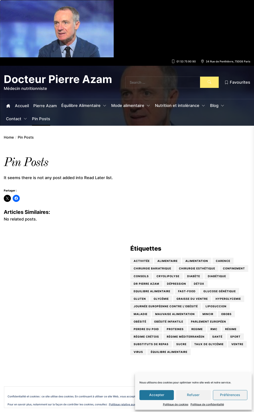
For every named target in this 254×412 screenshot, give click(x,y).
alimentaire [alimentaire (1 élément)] (167, 261)
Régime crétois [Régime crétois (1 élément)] (146, 336)
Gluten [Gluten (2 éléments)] (140, 298)
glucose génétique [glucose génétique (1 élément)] (219, 291)
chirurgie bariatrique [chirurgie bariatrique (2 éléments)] (152, 268)
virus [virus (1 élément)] (138, 352)
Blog (217, 106)
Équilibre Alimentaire (84, 106)
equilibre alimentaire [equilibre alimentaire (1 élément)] (152, 291)
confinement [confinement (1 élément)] (234, 268)
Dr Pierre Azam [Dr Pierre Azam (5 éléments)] (146, 283)
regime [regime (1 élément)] (197, 329)
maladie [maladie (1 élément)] (140, 314)
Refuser (193, 395)
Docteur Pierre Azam (58, 79)
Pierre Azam (45, 106)
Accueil (22, 106)
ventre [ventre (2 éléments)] (237, 344)
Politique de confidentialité (207, 404)
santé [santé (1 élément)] (217, 336)
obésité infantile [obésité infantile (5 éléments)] (168, 321)
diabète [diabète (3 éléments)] (193, 276)
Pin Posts (41, 119)
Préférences (230, 395)
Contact (17, 119)
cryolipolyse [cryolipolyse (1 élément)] (168, 276)
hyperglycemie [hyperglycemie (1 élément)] (228, 298)
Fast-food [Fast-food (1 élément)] (187, 291)
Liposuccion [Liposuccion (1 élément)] (216, 306)
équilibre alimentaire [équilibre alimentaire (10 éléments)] (169, 352)
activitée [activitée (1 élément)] (142, 261)
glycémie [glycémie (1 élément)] (161, 298)
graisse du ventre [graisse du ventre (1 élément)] (192, 298)
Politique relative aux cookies (127, 404)
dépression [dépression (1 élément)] (176, 283)
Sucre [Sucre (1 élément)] (181, 344)
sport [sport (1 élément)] (235, 336)
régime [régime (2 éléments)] (230, 329)
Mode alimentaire (131, 106)
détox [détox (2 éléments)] (199, 283)
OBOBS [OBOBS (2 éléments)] (226, 314)
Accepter (156, 395)
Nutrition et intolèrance (180, 106)
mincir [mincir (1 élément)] (207, 314)
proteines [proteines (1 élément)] (175, 329)
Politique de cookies (175, 404)
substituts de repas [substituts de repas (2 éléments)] (151, 344)
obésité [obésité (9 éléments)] (140, 321)
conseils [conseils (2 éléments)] (141, 276)
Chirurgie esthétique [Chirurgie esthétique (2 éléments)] (197, 268)
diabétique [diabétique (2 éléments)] (217, 276)
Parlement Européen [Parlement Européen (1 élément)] (208, 321)
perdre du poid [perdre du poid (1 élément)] (146, 329)
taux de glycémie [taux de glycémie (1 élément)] (209, 344)
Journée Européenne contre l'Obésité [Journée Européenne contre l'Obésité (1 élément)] (166, 306)
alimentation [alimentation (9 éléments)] (196, 261)
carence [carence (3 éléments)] (223, 261)
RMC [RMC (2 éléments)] (213, 329)
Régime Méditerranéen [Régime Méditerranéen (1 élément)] (185, 336)
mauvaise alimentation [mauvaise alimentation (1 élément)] (175, 314)
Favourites (237, 82)
